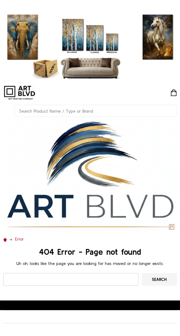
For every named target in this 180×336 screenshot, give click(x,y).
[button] (90, 175)
